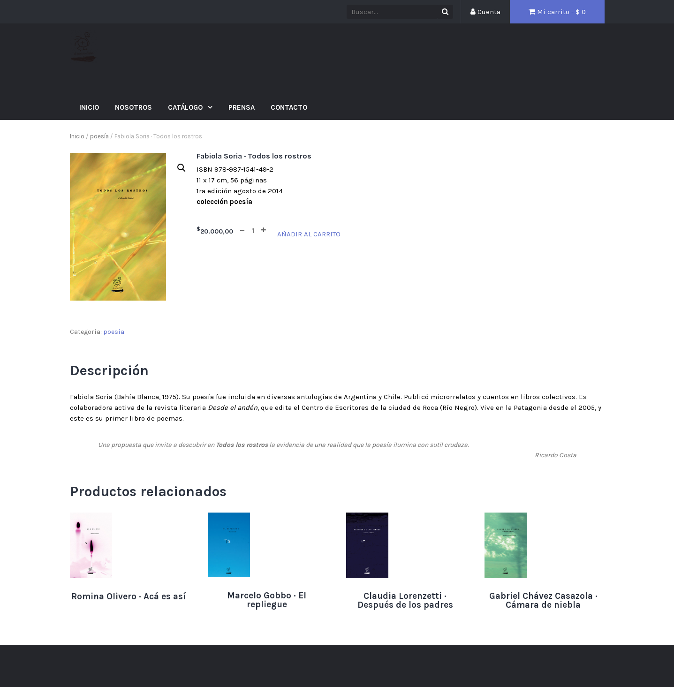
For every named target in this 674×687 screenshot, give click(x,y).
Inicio (89, 107)
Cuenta (485, 12)
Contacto (289, 107)
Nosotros (133, 107)
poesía (99, 136)
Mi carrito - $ (557, 12)
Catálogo (186, 107)
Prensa (241, 107)
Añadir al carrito (309, 234)
